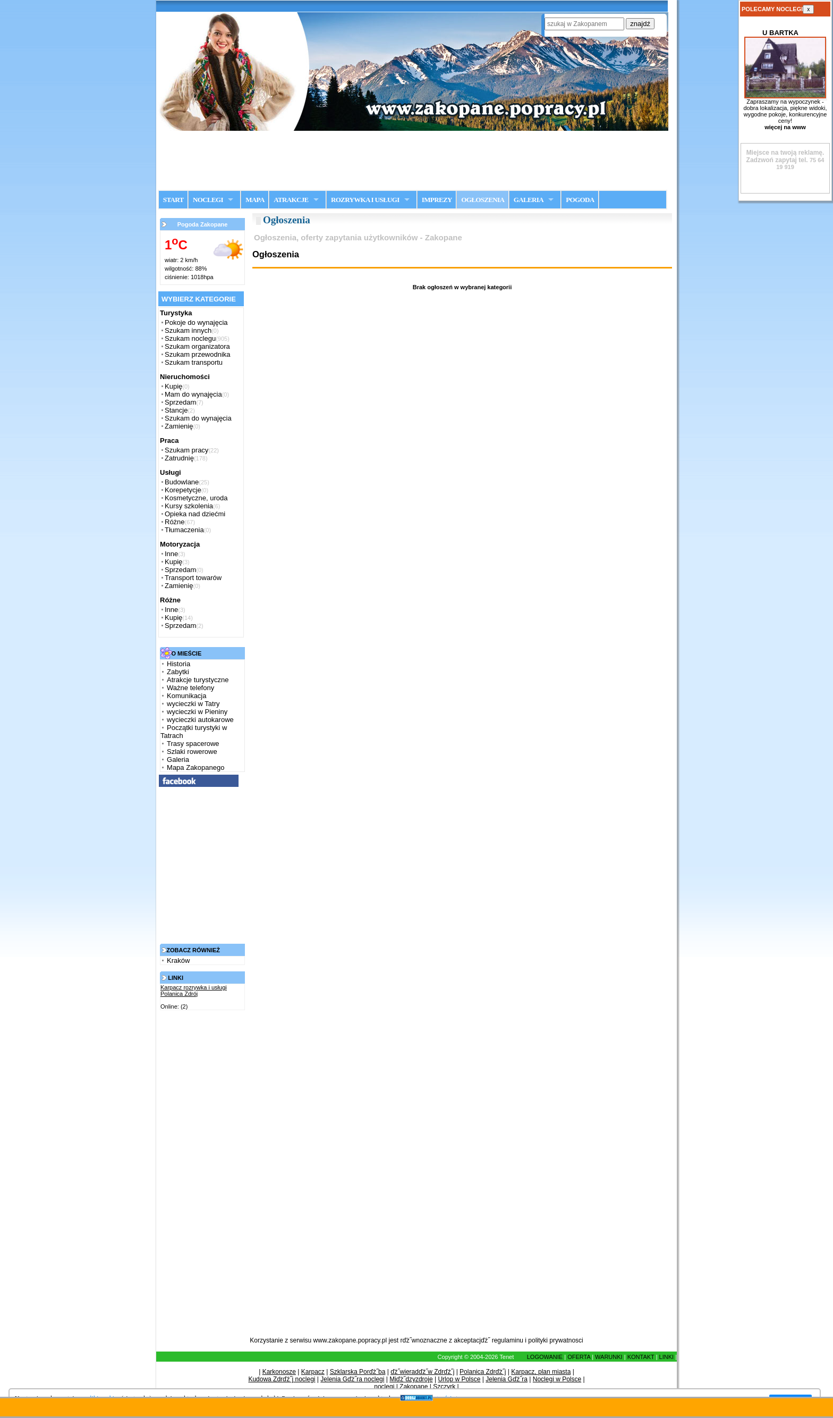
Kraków (178, 960)
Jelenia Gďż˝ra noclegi (352, 1379)
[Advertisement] (416, 160)
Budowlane (182, 482)
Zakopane (414, 1386)
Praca (169, 440)
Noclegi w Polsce (557, 1379)
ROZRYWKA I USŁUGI (365, 200)
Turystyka (176, 313)
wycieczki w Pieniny (197, 712)
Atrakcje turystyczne (197, 680)
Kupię (173, 386)
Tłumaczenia (184, 530)
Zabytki (178, 672)
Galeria (178, 759)
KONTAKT (640, 1357)
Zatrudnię (179, 458)
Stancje (176, 410)
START (173, 200)
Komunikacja (186, 696)
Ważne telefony (190, 688)
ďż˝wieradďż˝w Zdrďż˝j (422, 1371)
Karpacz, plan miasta (541, 1371)
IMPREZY (437, 200)
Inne (171, 554)
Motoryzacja (180, 544)
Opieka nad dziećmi (195, 514)
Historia (178, 664)
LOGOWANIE (545, 1357)
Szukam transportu (194, 362)
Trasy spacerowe (193, 744)
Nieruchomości (185, 377)
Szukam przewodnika (198, 354)
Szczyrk (444, 1386)
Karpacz (313, 1371)
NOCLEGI (208, 200)
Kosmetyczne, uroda (196, 498)
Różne (175, 522)
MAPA (254, 200)
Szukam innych (188, 330)
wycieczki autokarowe (200, 720)
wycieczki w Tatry (193, 704)
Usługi (170, 472)
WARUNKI (609, 1357)
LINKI (666, 1357)
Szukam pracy (186, 450)
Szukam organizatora (197, 346)
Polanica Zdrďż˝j (483, 1371)
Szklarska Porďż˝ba (358, 1371)
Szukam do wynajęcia (198, 418)
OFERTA (578, 1357)
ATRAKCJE (291, 200)
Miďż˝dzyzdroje (410, 1379)
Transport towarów (193, 578)
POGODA (580, 200)
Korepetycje (183, 490)
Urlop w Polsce (459, 1379)
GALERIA (528, 200)
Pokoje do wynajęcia (196, 322)
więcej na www (785, 127)
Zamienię (179, 426)
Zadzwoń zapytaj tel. (785, 156)
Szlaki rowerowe (192, 752)
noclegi (384, 1386)
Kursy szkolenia (189, 506)
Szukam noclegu (190, 338)
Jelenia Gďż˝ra (507, 1379)
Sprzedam (180, 402)
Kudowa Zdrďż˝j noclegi (281, 1379)
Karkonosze (279, 1371)
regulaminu (507, 1340)
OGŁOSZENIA (482, 200)
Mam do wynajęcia (193, 394)
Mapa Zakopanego (195, 767)
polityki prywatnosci (555, 1340)
